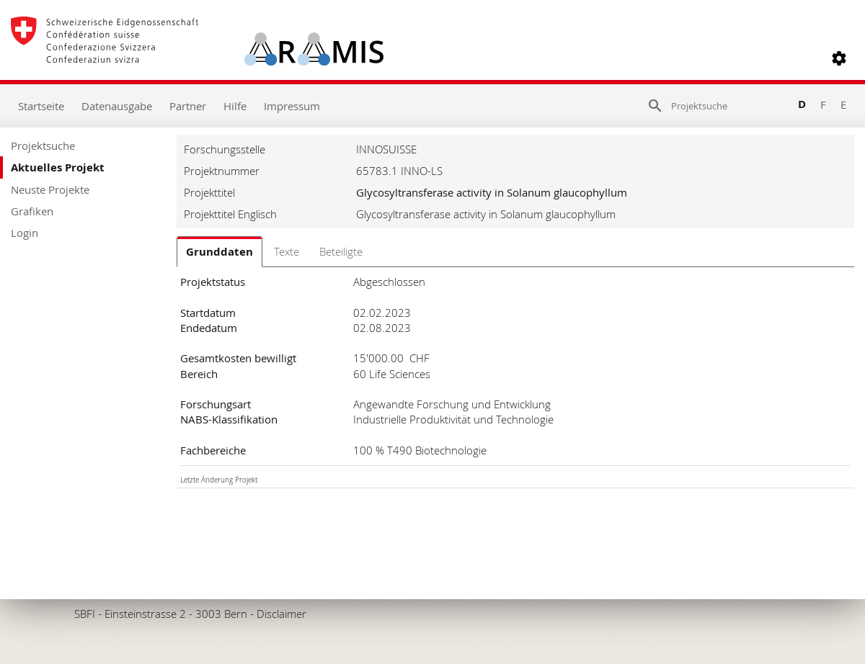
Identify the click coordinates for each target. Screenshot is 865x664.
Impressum (292, 106)
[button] (839, 58)
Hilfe (235, 106)
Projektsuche (43, 145)
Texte (286, 251)
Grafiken (32, 211)
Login (24, 232)
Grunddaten (219, 251)
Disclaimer (281, 613)
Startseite (41, 106)
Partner (187, 106)
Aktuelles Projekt (58, 167)
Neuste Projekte (50, 189)
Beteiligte (341, 251)
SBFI (84, 613)
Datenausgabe (116, 106)
